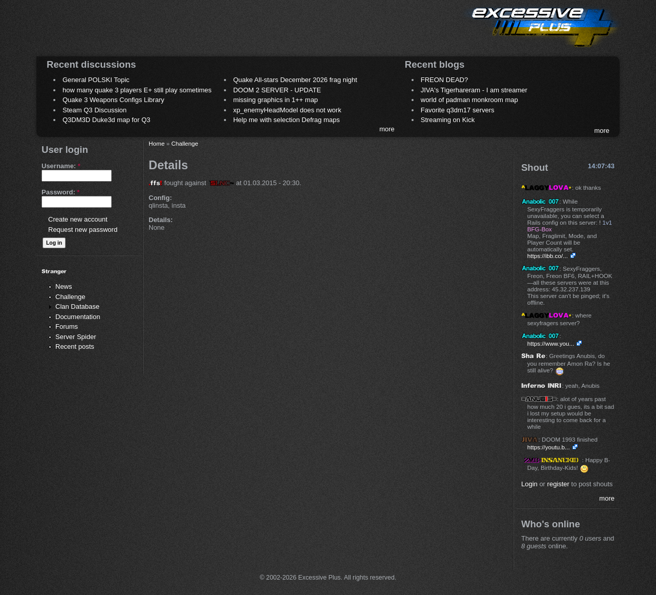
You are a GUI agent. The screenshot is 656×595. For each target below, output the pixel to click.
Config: (160, 198)
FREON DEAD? (444, 80)
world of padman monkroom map (469, 100)
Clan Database (77, 306)
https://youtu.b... (548, 447)
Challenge (70, 297)
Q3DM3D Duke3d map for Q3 (106, 120)
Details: (161, 220)
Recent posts (74, 346)
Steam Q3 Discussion (95, 110)
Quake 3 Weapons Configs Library (113, 100)
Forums (66, 326)
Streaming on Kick (448, 120)
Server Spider (75, 337)
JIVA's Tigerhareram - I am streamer (474, 90)
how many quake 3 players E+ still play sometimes (137, 90)
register (558, 484)
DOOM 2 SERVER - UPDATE (277, 90)
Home (157, 143)
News (63, 286)
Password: (60, 192)
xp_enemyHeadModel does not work (287, 110)
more (387, 129)
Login (529, 484)
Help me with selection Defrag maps (286, 120)
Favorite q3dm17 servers (458, 110)
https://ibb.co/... (547, 255)
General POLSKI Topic (96, 80)
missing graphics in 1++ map (275, 100)
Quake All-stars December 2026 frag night (295, 80)
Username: (61, 166)
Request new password (82, 229)
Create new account (78, 219)
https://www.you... (551, 343)
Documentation (77, 317)
